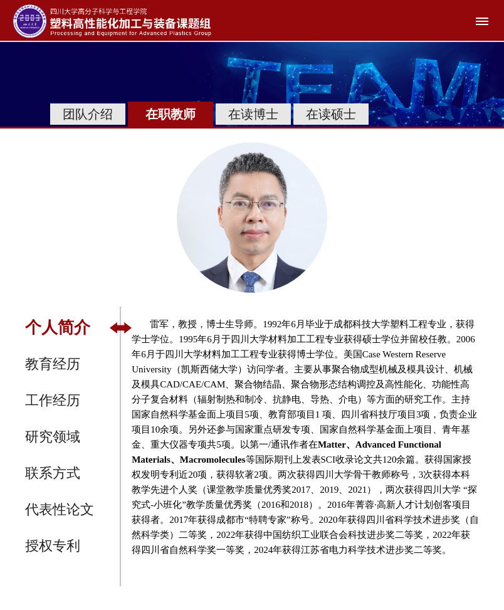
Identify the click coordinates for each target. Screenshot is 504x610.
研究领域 (52, 436)
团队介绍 (88, 114)
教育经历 (52, 364)
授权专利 (52, 546)
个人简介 (57, 328)
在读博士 (253, 114)
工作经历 (52, 400)
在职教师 (170, 114)
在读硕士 (331, 114)
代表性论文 (59, 509)
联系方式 (52, 473)
